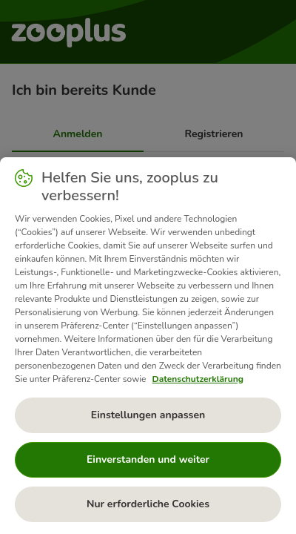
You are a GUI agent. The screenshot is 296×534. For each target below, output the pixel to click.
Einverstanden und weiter (148, 459)
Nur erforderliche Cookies (148, 504)
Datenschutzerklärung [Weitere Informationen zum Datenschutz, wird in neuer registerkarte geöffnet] (197, 379)
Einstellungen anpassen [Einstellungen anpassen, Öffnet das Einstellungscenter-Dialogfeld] (148, 415)
